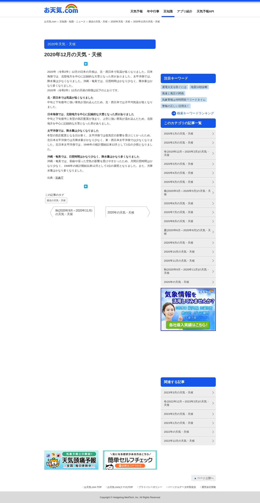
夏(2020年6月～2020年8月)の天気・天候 (187, 232)
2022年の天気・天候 (176, 431)
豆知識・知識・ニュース (72, 21)
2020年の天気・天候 (176, 281)
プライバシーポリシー (150, 487)
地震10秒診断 (199, 87)
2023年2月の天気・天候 (178, 413)
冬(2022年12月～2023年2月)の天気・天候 (186, 403)
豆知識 (168, 11)
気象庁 (59, 177)
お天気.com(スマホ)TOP (120, 487)
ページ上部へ (205, 478)
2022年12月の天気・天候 (179, 440)
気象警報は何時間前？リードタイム (183, 99)
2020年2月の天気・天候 (178, 142)
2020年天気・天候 (120, 21)
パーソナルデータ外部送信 (182, 487)
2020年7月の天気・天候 (178, 212)
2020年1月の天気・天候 (178, 133)
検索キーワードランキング (195, 113)
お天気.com (61, 10)
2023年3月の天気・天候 (178, 392)
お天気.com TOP (93, 487)
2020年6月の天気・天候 (178, 203)
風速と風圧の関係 (173, 93)
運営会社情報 (209, 487)
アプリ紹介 (184, 11)
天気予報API (205, 11)
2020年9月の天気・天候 (178, 242)
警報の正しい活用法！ (175, 105)
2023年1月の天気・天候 (178, 422)
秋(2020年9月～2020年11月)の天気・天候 (186, 271)
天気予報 (136, 11)
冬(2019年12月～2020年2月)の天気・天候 (186, 153)
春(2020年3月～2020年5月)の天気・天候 (187, 192)
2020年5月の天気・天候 (178, 181)
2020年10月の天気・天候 (179, 251)
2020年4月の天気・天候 (178, 172)
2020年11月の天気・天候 (179, 260)
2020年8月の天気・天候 (178, 221)
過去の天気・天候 (98, 21)
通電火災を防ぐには (174, 87)
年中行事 (153, 11)
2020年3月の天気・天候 (178, 163)
